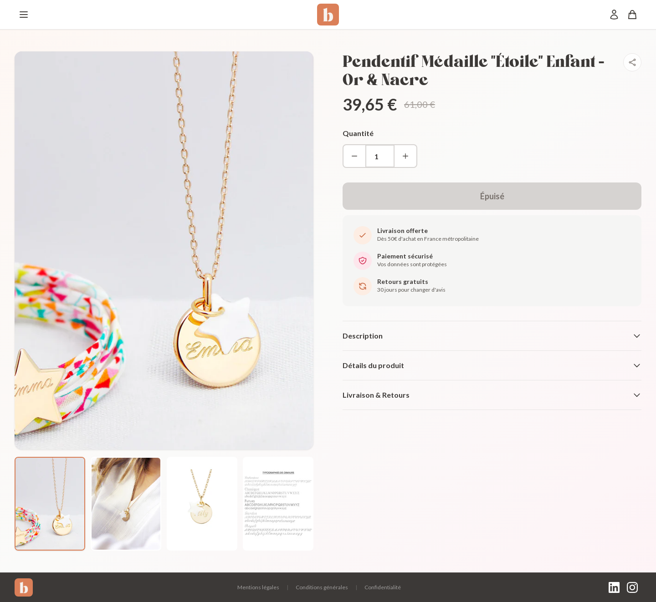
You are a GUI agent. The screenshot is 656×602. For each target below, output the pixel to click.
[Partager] (632, 62)
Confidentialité (382, 587)
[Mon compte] (614, 14)
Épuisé (492, 196)
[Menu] (24, 14)
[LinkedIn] (614, 587)
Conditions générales (322, 587)
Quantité (358, 133)
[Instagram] (632, 587)
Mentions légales (258, 587)
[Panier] (632, 14)
